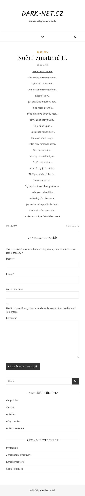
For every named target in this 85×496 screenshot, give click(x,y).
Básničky (42, 52)
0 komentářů (72, 225)
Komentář (11, 317)
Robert (13, 225)
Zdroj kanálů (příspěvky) (18, 454)
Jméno (10, 258)
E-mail (10, 273)
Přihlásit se (12, 447)
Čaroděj (10, 407)
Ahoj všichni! (12, 400)
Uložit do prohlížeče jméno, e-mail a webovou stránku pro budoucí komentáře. (40, 310)
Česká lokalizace (14, 468)
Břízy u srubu (13, 421)
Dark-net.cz (42, 14)
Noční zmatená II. (15, 428)
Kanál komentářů (15, 461)
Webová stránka (14, 289)
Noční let (10, 414)
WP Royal (50, 490)
